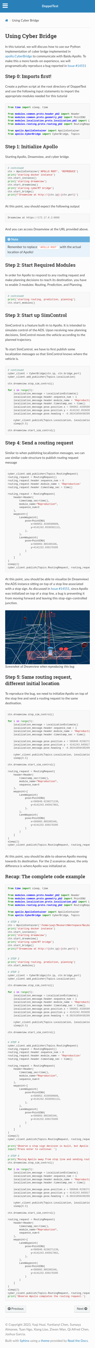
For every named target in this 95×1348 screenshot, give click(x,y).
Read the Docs (78, 1340)
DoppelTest (50, 6)
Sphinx (24, 1340)
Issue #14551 (77, 65)
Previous (16, 1308)
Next (82, 1308)
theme (45, 1340)
